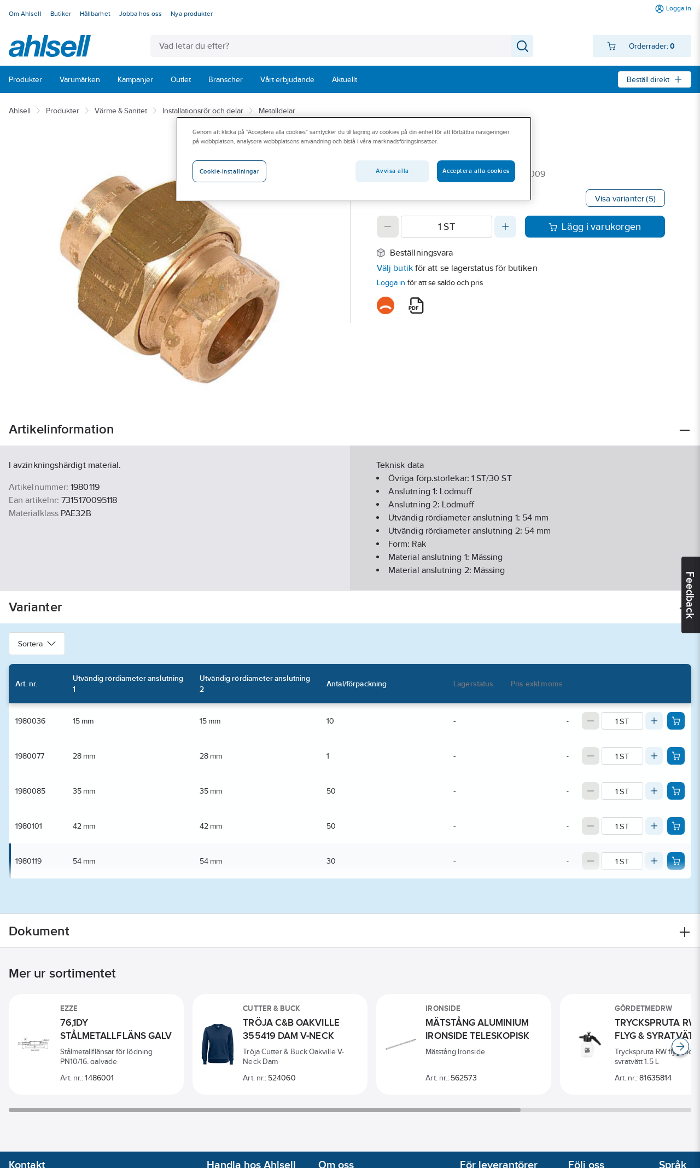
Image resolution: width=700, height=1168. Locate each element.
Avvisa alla (392, 170)
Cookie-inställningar (229, 171)
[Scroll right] (680, 1046)
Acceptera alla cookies (476, 170)
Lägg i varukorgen (595, 226)
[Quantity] (446, 227)
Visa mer (350, 572)
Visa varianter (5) (625, 198)
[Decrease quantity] (388, 227)
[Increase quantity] (505, 227)
